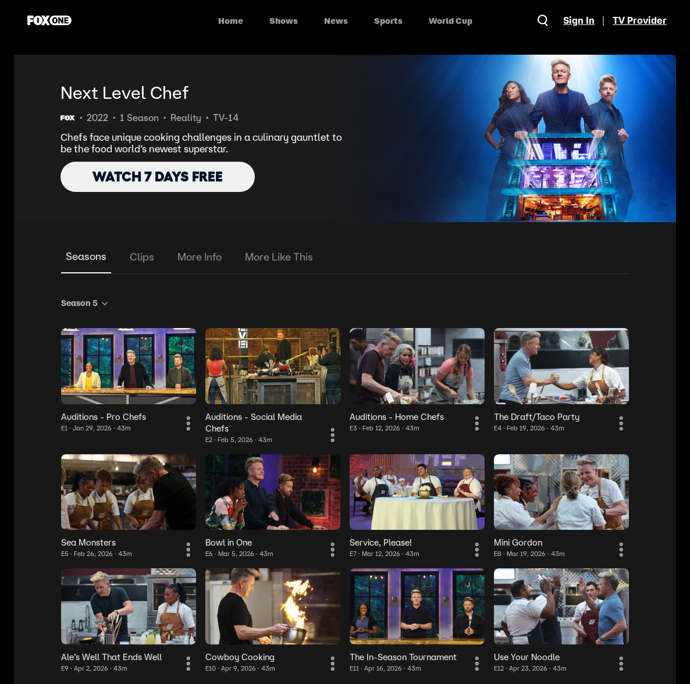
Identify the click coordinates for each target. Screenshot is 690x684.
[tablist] (345, 257)
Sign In (577, 20)
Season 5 (85, 303)
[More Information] (189, 425)
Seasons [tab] (86, 256)
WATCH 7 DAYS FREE (158, 176)
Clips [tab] (142, 256)
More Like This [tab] (279, 256)
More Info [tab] (199, 256)
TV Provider (640, 20)
